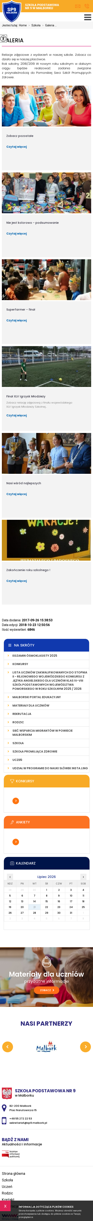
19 (10, 907)
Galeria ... (48, 25)
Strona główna (13, 1173)
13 (22, 901)
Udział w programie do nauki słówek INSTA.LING (50, 768)
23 (58, 907)
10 (71, 895)
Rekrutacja (21, 714)
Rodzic (18, 722)
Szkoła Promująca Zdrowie (34, 751)
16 (59, 901)
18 (83, 901)
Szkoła (33, 25)
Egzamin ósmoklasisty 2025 (34, 656)
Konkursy (20, 664)
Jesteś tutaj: (10, 25)
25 (83, 907)
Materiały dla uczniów (30, 705)
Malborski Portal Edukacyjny (36, 697)
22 (46, 907)
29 (46, 913)
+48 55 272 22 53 (86, 6)
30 (59, 913)
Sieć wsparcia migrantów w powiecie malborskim (42, 733)
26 (10, 913)
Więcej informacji (15, 801)
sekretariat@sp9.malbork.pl (77, 6)
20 (22, 907)
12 (10, 901)
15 (46, 901)
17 (71, 901)
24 (71, 907)
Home (23, 25)
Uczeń (17, 760)
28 (34, 913)
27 (22, 913)
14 (34, 901)
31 (71, 913)
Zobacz (47, 990)
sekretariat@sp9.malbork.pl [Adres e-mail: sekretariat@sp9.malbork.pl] (28, 1123)
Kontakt (8, 1200)
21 (34, 907)
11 (83, 895)
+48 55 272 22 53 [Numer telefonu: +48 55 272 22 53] (20, 1118)
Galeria (13, 40)
